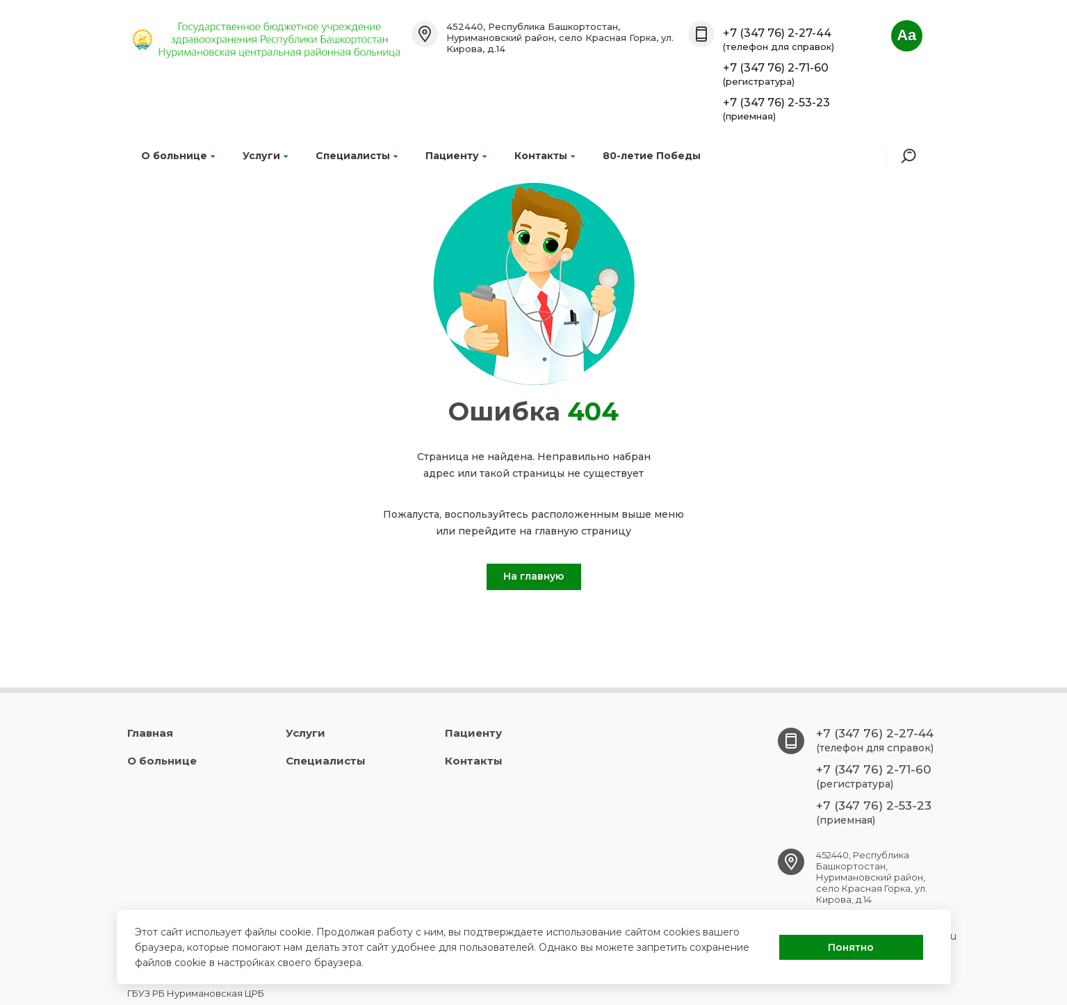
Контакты (544, 155)
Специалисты (357, 155)
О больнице (178, 155)
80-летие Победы (652, 155)
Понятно (851, 947)
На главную (533, 576)
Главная (150, 733)
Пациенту (456, 155)
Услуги (265, 155)
